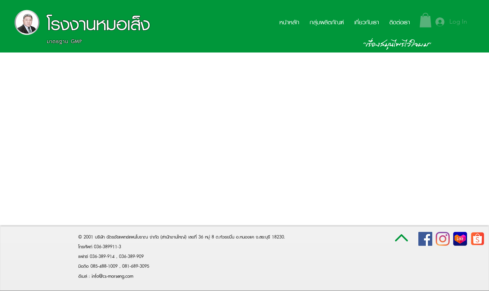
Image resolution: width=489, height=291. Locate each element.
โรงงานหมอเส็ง (98, 24)
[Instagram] (443, 239)
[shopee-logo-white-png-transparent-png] (477, 239)
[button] (425, 20)
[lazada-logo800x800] (460, 239)
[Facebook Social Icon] (425, 239)
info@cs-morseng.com (112, 276)
